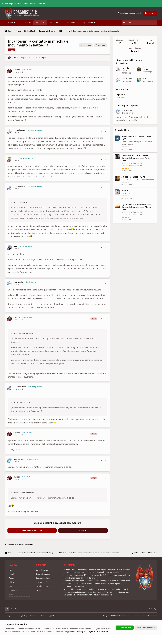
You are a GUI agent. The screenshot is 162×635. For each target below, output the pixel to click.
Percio (124, 193)
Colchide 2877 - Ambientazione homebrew (133, 213)
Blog (130, 193)
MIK (15, 246)
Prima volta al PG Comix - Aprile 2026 (136, 138)
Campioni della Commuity (46, 578)
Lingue (9, 616)
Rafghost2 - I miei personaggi (143, 179)
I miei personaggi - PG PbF (134, 177)
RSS (51, 616)
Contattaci (34, 616)
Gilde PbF (12, 582)
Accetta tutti (124, 627)
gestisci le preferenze (99, 631)
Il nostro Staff (41, 582)
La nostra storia (42, 570)
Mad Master (19, 282)
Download (12, 590)
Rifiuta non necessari (146, 627)
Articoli (11, 574)
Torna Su (152, 553)
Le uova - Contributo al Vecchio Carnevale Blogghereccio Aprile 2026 (136, 158)
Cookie (43, 616)
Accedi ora (82, 530)
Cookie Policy (77, 631)
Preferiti (125, 190)
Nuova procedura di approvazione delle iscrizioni (24, 3)
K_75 (15, 158)
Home (11, 570)
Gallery (11, 594)
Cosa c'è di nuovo (43, 574)
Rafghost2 (125, 179)
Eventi (38, 590)
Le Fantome (126, 163)
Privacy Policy (21, 616)
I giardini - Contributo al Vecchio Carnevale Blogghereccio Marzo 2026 (136, 207)
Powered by (145, 616)
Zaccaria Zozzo (20, 130)
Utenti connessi (42, 586)
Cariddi (15, 57)
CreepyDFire (126, 142)
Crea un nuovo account (32, 530)
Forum (11, 578)
